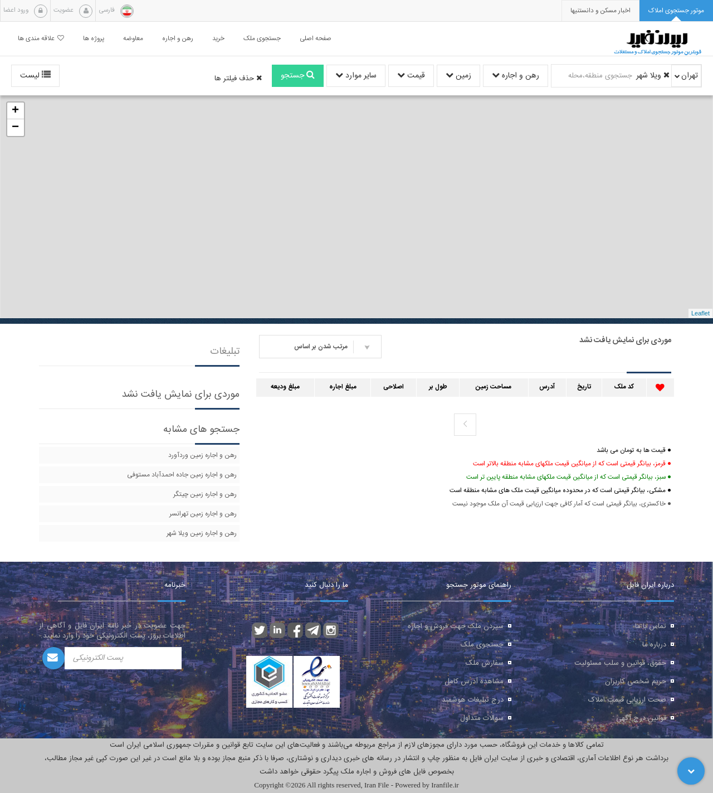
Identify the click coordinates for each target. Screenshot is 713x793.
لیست (35, 75)
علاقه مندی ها (41, 38)
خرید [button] (218, 38)
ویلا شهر (653, 75)
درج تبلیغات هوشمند (473, 700)
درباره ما (654, 645)
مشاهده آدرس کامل (474, 681)
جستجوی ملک (482, 645)
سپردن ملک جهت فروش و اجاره (456, 626)
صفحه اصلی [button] (315, 38)
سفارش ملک (485, 663)
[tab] (676, 11)
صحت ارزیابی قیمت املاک (627, 700)
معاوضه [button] (133, 38)
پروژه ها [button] (93, 38)
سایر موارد (356, 75)
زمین (458, 75)
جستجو (298, 75)
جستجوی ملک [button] (262, 38)
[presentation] (600, 11)
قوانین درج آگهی (641, 718)
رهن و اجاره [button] (177, 38)
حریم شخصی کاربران (635, 681)
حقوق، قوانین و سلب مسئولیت (620, 663)
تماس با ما (650, 626)
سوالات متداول (482, 718)
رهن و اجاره (515, 75)
